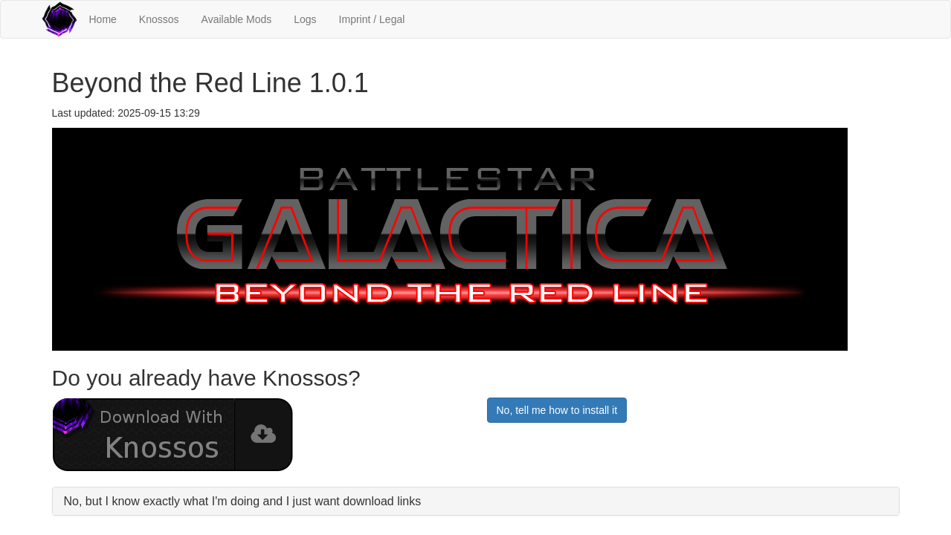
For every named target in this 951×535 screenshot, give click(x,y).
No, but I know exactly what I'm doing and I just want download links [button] (243, 501)
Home (103, 19)
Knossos (159, 19)
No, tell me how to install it (557, 410)
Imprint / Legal (372, 19)
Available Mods (237, 19)
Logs (305, 19)
